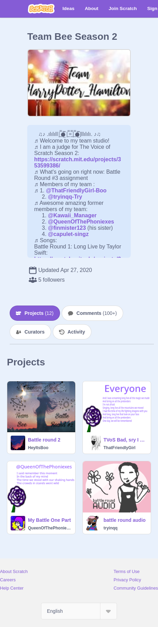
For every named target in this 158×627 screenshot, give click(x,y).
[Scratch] (41, 8)
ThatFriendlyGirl (119, 447)
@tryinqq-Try (65, 197)
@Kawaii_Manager (72, 215)
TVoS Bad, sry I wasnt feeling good (125, 440)
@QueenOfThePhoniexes (81, 222)
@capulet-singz (68, 234)
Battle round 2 (44, 440)
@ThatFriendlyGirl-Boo (76, 190)
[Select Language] (79, 611)
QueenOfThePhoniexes (49, 528)
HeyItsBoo (38, 447)
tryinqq (110, 528)
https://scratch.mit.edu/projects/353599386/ (77, 159)
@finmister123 (67, 228)
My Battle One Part (49, 520)
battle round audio (124, 520)
